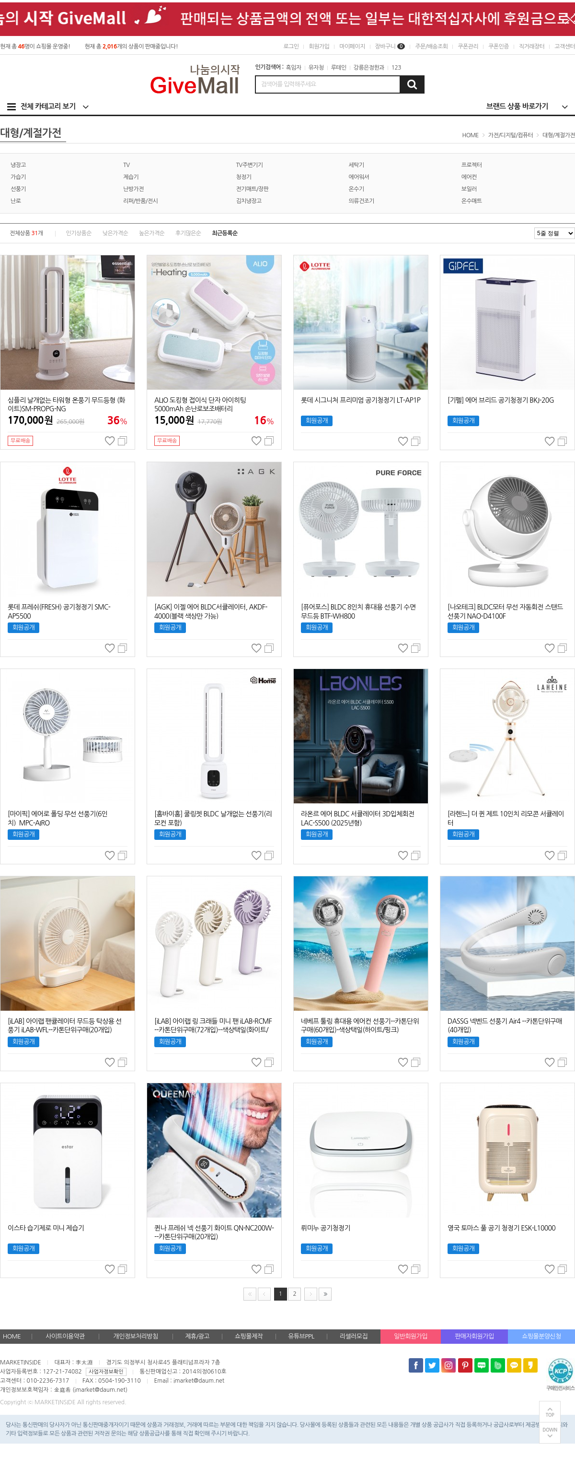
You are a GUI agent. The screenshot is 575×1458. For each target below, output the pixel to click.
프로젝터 (471, 165)
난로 (16, 201)
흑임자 (293, 68)
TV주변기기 (249, 165)
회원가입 (319, 46)
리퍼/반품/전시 (140, 201)
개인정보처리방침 (136, 1336)
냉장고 (18, 165)
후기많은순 (188, 233)
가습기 (18, 177)
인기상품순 (79, 233)
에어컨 (469, 177)
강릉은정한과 (369, 68)
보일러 (469, 189)
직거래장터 (531, 46)
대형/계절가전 (558, 135)
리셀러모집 (354, 1336)
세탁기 (356, 165)
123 (396, 68)
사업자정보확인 (106, 1371)
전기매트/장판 (252, 189)
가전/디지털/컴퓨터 (510, 135)
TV (126, 165)
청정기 (243, 177)
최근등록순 (224, 233)
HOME (12, 1336)
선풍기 (18, 189)
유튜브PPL (301, 1336)
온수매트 (471, 201)
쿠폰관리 (468, 46)
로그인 (291, 46)
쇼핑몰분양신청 (541, 1336)
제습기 (130, 177)
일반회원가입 (410, 1336)
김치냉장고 (248, 201)
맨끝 (325, 1294)
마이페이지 (352, 46)
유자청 (316, 68)
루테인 (338, 68)
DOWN (549, 1430)
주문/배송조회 (431, 46)
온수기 (356, 189)
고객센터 (564, 46)
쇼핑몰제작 (249, 1336)
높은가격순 (151, 233)
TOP (550, 1415)
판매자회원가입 (474, 1336)
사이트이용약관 (65, 1336)
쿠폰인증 (498, 46)
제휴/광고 (197, 1336)
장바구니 (390, 46)
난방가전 (133, 189)
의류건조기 (361, 201)
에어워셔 (359, 177)
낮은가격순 (115, 233)
